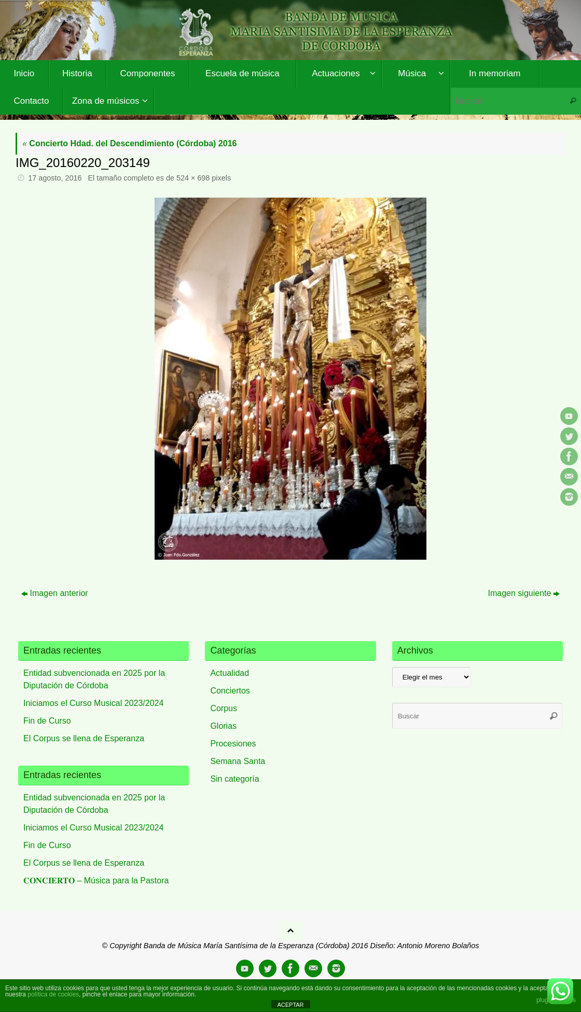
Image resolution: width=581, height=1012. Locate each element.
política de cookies (53, 994)
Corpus (223, 708)
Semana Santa (237, 761)
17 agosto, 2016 (54, 178)
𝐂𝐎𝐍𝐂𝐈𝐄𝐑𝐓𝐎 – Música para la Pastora (96, 880)
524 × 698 (193, 178)
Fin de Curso (47, 720)
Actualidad (229, 673)
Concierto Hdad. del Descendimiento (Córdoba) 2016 (129, 143)
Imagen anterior (54, 593)
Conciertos (230, 690)
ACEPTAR (290, 1005)
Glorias (223, 726)
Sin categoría (234, 778)
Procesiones (233, 743)
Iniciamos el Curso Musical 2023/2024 (93, 703)
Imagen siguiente (524, 593)
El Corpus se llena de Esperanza (83, 738)
